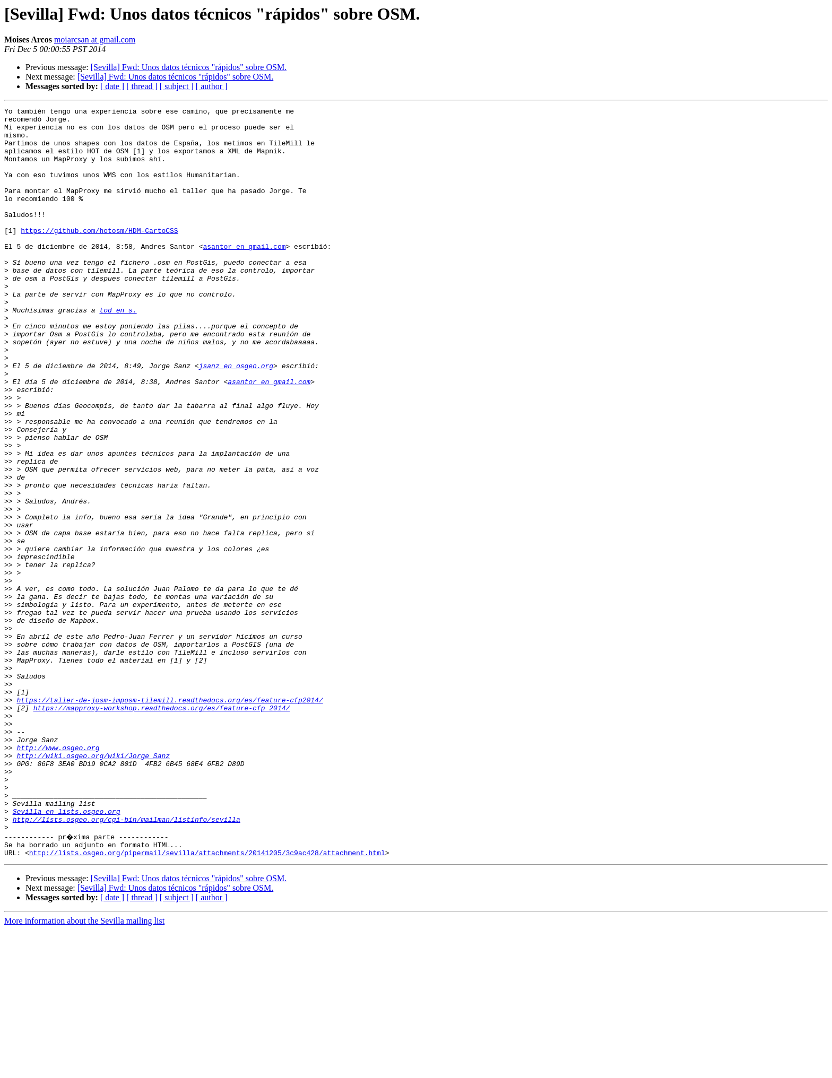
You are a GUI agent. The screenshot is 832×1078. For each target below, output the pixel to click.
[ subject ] (177, 86)
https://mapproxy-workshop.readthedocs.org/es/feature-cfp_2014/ (161, 828)
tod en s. (117, 351)
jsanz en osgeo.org (236, 418)
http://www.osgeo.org (57, 876)
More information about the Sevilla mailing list (84, 1068)
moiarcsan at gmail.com (94, 39)
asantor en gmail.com (244, 275)
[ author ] (212, 86)
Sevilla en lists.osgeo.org (66, 953)
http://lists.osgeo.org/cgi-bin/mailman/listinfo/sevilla (126, 962)
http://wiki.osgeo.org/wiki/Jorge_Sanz (93, 886)
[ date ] (112, 86)
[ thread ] (142, 86)
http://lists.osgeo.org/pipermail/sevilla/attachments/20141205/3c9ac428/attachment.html (207, 1000)
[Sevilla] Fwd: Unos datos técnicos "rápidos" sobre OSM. (189, 67)
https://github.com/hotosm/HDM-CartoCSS (99, 255)
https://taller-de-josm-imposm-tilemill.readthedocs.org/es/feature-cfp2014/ (169, 819)
